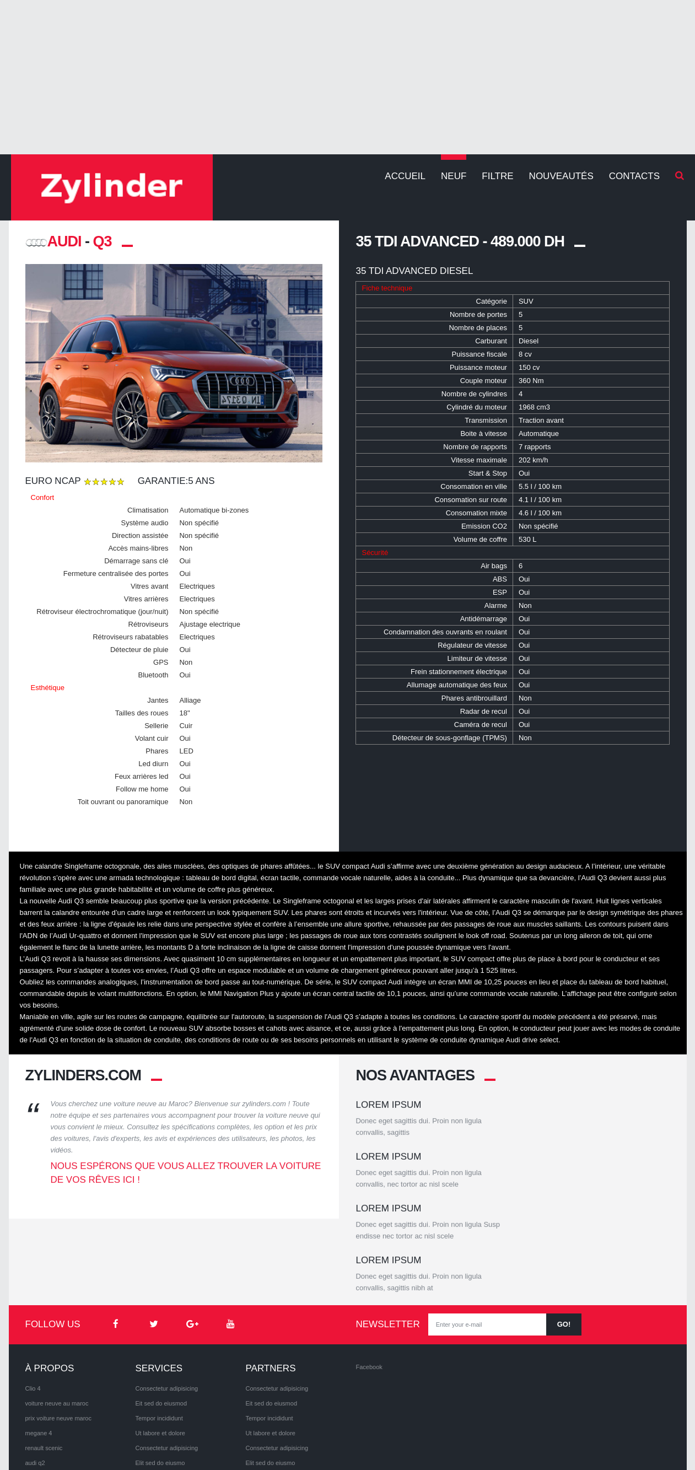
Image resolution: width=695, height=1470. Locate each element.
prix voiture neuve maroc (58, 1332)
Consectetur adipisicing (166, 1302)
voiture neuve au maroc (57, 1317)
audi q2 (35, 1377)
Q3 (102, 241)
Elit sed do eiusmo (160, 1377)
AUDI (53, 241)
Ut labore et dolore (160, 1347)
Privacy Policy (98, 1442)
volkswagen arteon (50, 1391)
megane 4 (38, 1347)
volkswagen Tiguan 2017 (58, 1406)
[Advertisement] (347, 77)
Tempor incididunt (158, 1332)
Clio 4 (33, 1302)
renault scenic (44, 1362)
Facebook (368, 1281)
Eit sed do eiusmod (161, 1317)
